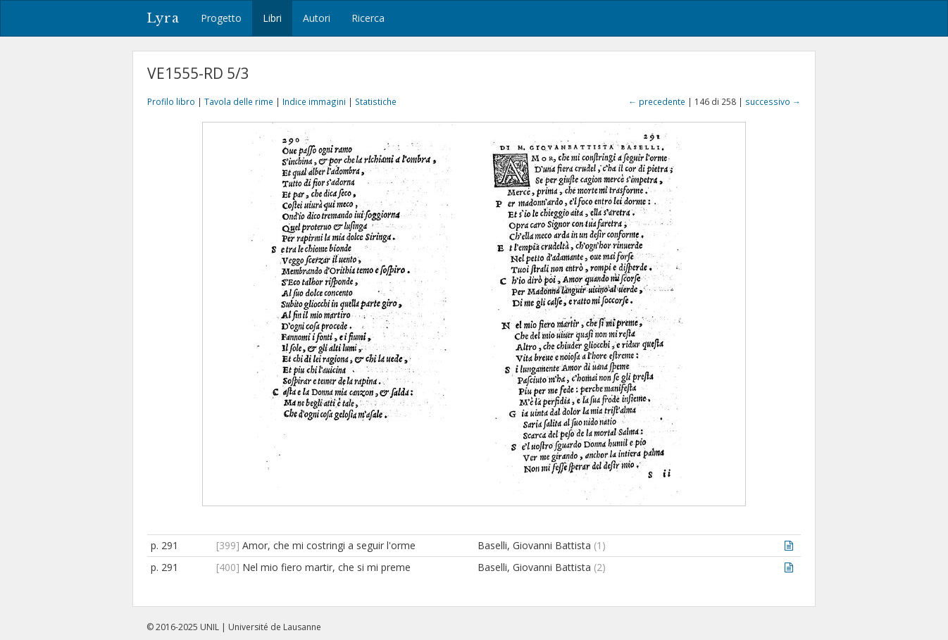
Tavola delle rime (238, 101)
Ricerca (368, 18)
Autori (316, 18)
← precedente (656, 101)
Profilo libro (171, 101)
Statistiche (376, 101)
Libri (272, 18)
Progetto (221, 18)
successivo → (773, 101)
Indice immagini (314, 101)
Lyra (163, 18)
